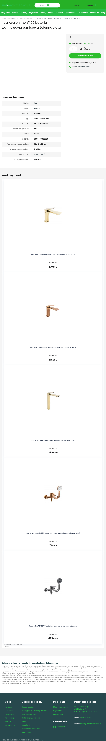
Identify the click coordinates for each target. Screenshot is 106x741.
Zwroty (8, 720)
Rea (35, 101)
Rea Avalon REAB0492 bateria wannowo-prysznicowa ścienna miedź (53, 531)
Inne (24, 720)
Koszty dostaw (28, 705)
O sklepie (9, 709)
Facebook (59, 725)
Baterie (15, 11)
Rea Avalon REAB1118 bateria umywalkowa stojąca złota (53, 253)
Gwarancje (9, 712)
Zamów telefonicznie (81, 65)
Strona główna (7, 17)
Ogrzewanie (70, 11)
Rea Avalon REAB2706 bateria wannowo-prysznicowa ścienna (53, 624)
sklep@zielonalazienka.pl (90, 722)
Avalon (37, 106)
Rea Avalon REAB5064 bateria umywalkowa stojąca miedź (53, 346)
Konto (77, 4)
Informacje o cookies (31, 727)
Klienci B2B (26, 731)
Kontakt (8, 705)
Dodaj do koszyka (85, 54)
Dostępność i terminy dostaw (34, 709)
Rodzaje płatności (29, 712)
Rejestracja (58, 712)
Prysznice (33, 11)
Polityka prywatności (31, 716)
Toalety (23, 11)
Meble (50, 11)
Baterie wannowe (26, 17)
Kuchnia (59, 11)
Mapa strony (10, 723)
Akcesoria (94, 11)
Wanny (43, 11)
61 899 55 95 (86, 716)
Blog (103, 11)
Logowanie (57, 709)
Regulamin (26, 723)
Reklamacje (10, 716)
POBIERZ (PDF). (39, 153)
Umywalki (5, 11)
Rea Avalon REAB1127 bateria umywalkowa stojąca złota (53, 438)
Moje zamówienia (60, 705)
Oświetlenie (83, 11)
